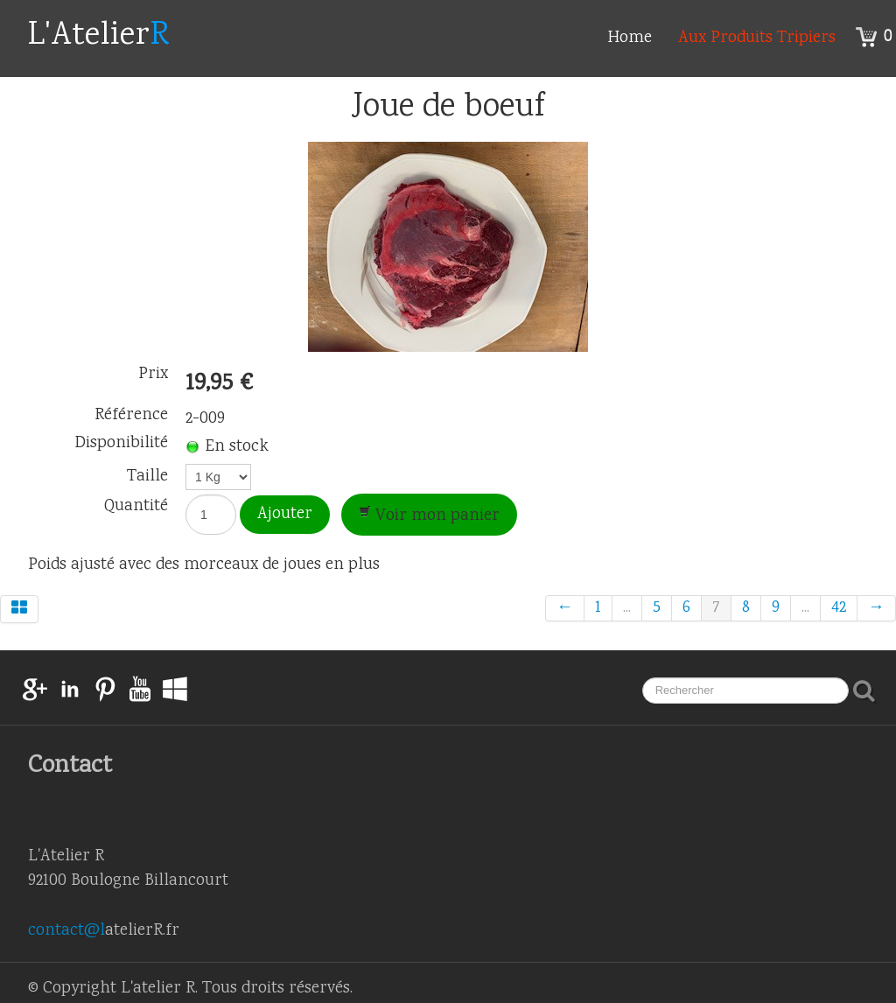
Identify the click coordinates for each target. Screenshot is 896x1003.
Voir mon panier (429, 516)
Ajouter (284, 514)
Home (629, 38)
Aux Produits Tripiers (757, 38)
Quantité (136, 505)
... (627, 608)
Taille (147, 475)
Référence (131, 415)
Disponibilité (121, 443)
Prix (153, 374)
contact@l (66, 931)
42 (838, 608)
